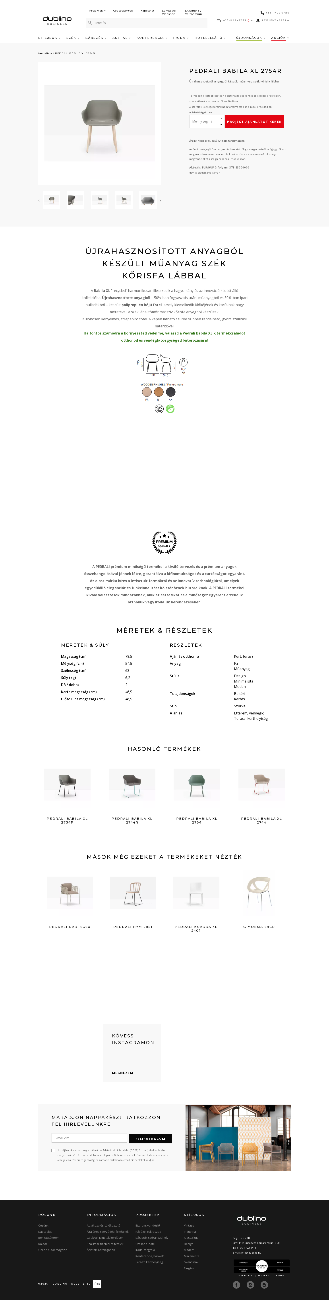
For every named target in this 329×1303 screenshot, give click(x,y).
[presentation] (39, 200)
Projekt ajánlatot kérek (254, 121)
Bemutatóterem (48, 1241)
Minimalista (191, 1260)
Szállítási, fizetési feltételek (105, 1248)
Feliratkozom (150, 1142)
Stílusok (49, 37)
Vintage (189, 1229)
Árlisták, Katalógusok (101, 1254)
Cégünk (43, 1229)
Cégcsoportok (123, 10)
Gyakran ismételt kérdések (105, 1241)
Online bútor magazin (52, 1254)
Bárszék (95, 37)
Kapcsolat (148, 10)
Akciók (280, 37)
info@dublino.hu (251, 1256)
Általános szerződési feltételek (108, 1235)
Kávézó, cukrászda (148, 1235)
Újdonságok (250, 37)
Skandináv (191, 1266)
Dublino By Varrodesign (193, 12)
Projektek (97, 10)
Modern (189, 1254)
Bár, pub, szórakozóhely (151, 1241)
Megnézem (123, 1077)
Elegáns (189, 1272)
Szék (72, 37)
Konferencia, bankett (149, 1260)
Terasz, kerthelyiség (149, 1266)
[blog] (264, 1288)
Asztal (121, 37)
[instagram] (251, 1288)
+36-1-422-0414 (247, 1251)
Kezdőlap (45, 53)
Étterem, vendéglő (147, 1229)
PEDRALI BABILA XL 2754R (75, 53)
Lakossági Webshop (169, 12)
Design (188, 1248)
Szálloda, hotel (145, 1248)
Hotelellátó (210, 37)
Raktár (42, 1248)
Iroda (181, 37)
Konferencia (152, 37)
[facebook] (237, 1288)
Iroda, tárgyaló (145, 1254)
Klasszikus (191, 1241)
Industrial (190, 1235)
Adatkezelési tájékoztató (103, 1229)
